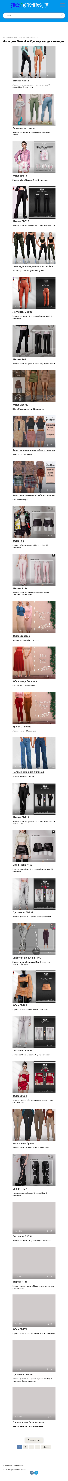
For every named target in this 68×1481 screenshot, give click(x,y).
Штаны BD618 (21, 221)
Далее (46, 1447)
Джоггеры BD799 (23, 1374)
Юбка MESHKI (21, 404)
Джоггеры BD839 (23, 912)
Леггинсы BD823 (22, 1050)
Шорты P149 (20, 1281)
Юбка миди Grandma (25, 681)
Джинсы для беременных (28, 1422)
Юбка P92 (18, 540)
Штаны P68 (19, 359)
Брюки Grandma (22, 726)
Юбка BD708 (20, 1005)
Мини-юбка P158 (22, 864)
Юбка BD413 (20, 175)
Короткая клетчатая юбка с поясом (34, 495)
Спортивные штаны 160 (27, 957)
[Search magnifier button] (62, 15)
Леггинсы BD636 (22, 311)
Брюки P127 (20, 1188)
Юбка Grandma (21, 635)
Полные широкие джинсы (28, 771)
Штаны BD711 (21, 817)
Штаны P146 (20, 588)
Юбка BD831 (20, 1095)
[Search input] (33, 15)
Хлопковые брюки (23, 1143)
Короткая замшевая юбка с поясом (34, 450)
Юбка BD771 (20, 1329)
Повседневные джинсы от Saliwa (33, 266)
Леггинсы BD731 (22, 1236)
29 (37, 1447)
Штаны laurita (21, 80)
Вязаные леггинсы (24, 128)
